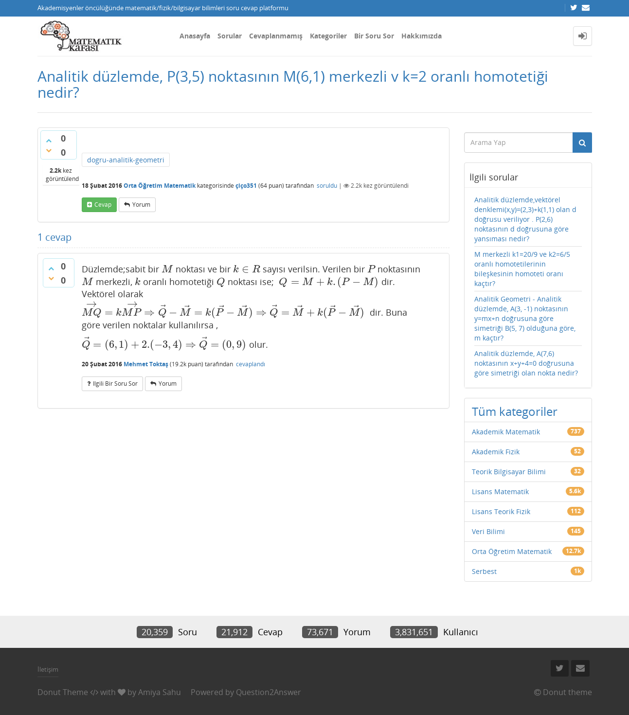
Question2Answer (268, 692)
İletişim (47, 669)
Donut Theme (62, 692)
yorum (141, 204)
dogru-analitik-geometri (125, 159)
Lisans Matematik (500, 491)
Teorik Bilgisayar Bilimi (509, 471)
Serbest (484, 571)
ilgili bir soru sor (115, 383)
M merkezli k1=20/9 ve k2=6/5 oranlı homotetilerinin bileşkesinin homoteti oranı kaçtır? (522, 269)
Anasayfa (195, 35)
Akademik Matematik (506, 431)
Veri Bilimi (488, 531)
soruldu (327, 185)
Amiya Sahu (159, 692)
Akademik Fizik (496, 451)
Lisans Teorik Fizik (501, 511)
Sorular (229, 35)
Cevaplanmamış (276, 35)
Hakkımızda (421, 35)
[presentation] (167, 269)
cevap (102, 204)
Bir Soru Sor (374, 35)
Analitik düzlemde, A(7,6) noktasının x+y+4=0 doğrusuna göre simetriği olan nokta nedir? (526, 363)
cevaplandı (250, 364)
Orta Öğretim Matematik (160, 185)
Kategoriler (328, 35)
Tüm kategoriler (514, 411)
